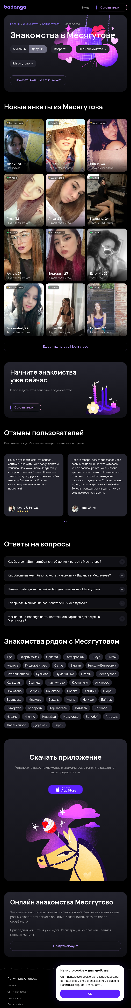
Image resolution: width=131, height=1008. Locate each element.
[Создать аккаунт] (111, 7)
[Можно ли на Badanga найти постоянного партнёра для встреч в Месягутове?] (65, 618)
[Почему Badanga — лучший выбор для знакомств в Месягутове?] (65, 589)
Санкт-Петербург (17, 991)
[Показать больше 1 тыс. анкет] (38, 80)
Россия (15, 24)
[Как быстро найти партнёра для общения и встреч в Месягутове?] (65, 561)
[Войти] (85, 7)
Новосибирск (15, 998)
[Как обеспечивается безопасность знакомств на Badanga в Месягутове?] (65, 575)
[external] (65, 789)
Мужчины (19, 49)
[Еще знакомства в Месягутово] (65, 346)
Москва (12, 985)
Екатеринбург (15, 1004)
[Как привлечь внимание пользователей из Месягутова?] (65, 603)
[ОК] (90, 994)
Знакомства (31, 24)
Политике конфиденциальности (80, 985)
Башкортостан (51, 24)
